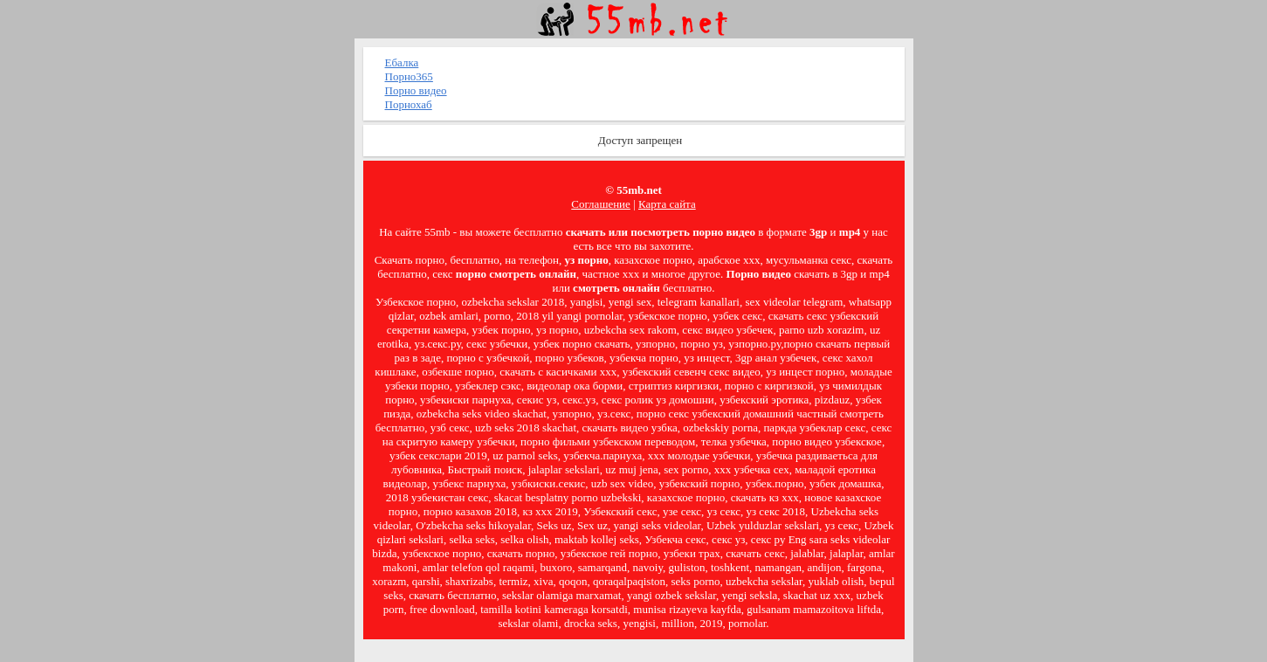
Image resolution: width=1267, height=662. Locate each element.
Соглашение (600, 203)
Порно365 (409, 76)
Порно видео (416, 90)
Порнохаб (408, 104)
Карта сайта (667, 203)
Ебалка (402, 62)
